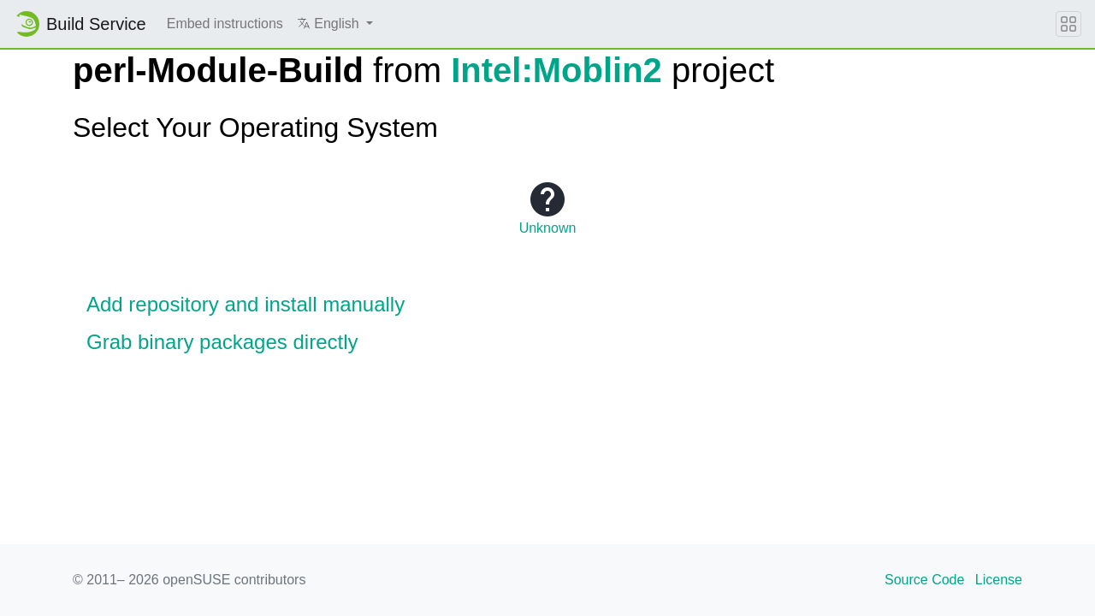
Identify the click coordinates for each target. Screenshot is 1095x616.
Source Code (924, 579)
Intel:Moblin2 (556, 70)
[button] (335, 24)
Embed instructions (225, 23)
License (998, 579)
